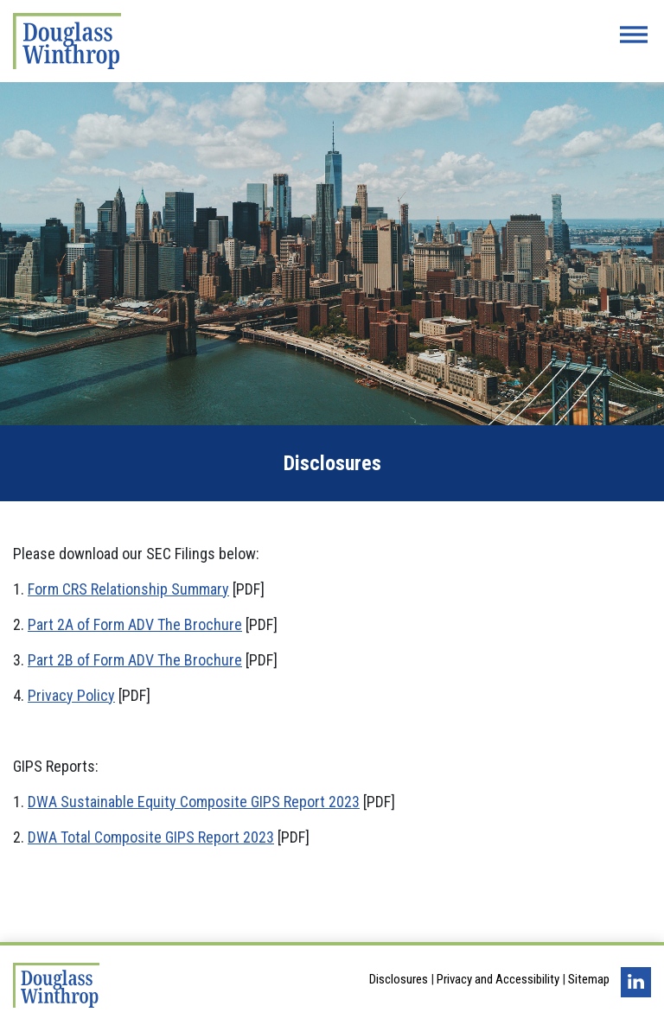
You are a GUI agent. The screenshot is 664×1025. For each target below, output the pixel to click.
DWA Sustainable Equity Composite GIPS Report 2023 (194, 802)
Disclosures (398, 979)
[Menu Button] (633, 34)
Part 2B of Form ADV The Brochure (135, 660)
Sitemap (589, 979)
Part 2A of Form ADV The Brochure (135, 624)
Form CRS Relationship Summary (128, 589)
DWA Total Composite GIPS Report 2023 (151, 837)
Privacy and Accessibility (498, 979)
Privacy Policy (71, 695)
